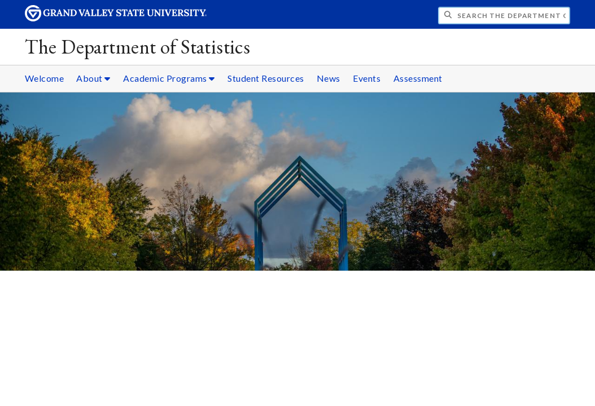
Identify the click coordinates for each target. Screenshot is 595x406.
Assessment (418, 78)
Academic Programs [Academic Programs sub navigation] (169, 78)
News (328, 78)
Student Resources (266, 78)
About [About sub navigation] (93, 78)
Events (366, 78)
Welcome (44, 78)
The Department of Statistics (138, 46)
